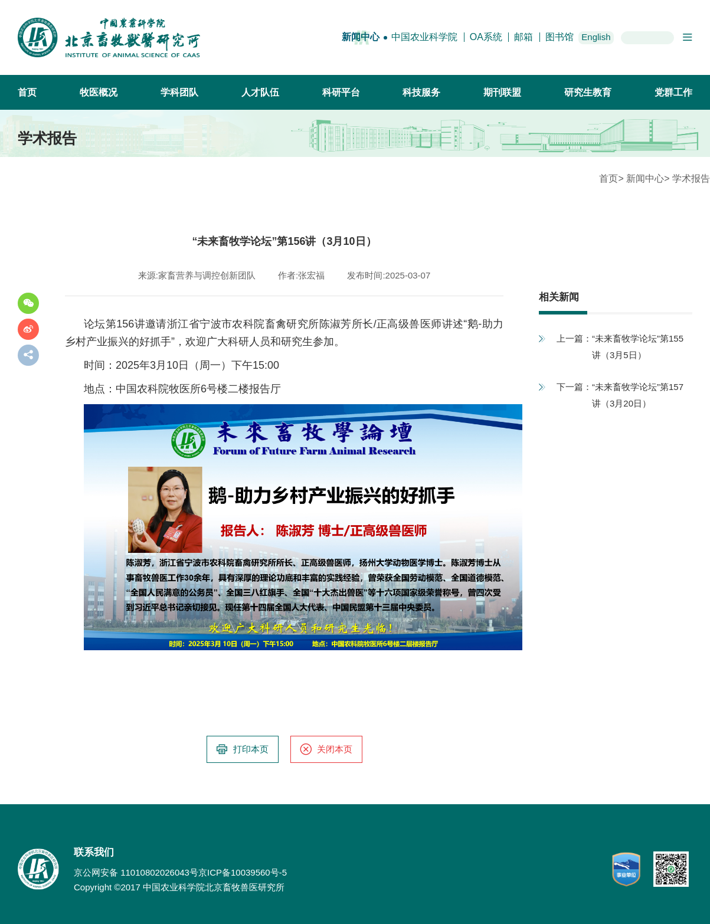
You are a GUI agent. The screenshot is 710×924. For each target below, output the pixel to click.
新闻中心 (360, 37)
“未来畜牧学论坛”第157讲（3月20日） (637, 395)
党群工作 (673, 92)
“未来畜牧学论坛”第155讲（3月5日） (637, 346)
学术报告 (691, 178)
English (595, 37)
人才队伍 (260, 92)
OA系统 (486, 37)
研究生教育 (587, 92)
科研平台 (341, 92)
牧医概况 (98, 92)
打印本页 (242, 749)
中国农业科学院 (424, 37)
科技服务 (421, 92)
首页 (27, 92)
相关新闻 (559, 297)
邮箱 (523, 37)
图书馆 (559, 37)
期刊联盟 (502, 92)
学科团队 (179, 92)
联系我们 (94, 852)
